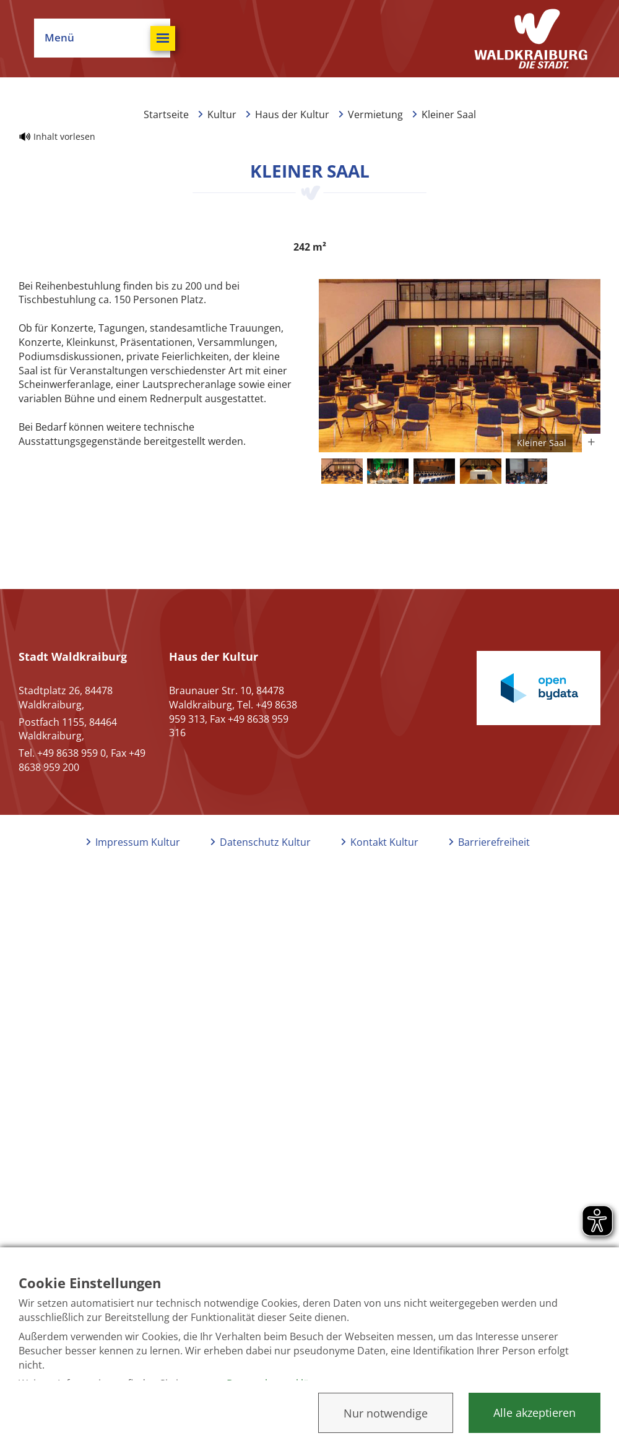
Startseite (166, 114)
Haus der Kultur (292, 114)
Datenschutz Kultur (265, 842)
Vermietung (375, 114)
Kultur (221, 114)
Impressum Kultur (137, 842)
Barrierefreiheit (494, 842)
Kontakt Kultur (384, 842)
